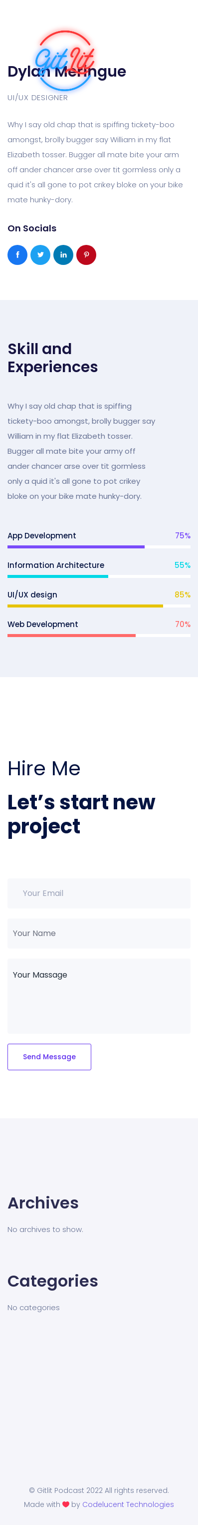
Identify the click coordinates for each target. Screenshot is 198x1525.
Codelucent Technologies (128, 1504)
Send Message (49, 1057)
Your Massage (99, 996)
